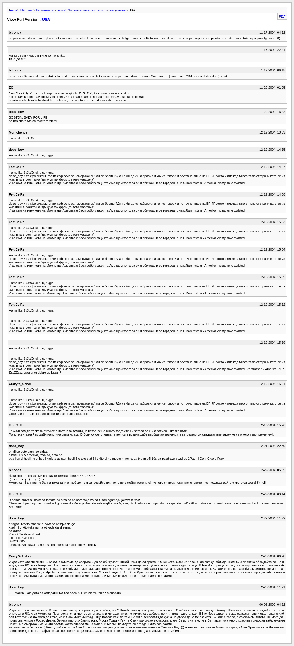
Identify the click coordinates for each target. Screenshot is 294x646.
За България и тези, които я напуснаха (96, 10)
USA (46, 19)
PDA (282, 16)
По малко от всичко (50, 10)
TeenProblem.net (20, 10)
